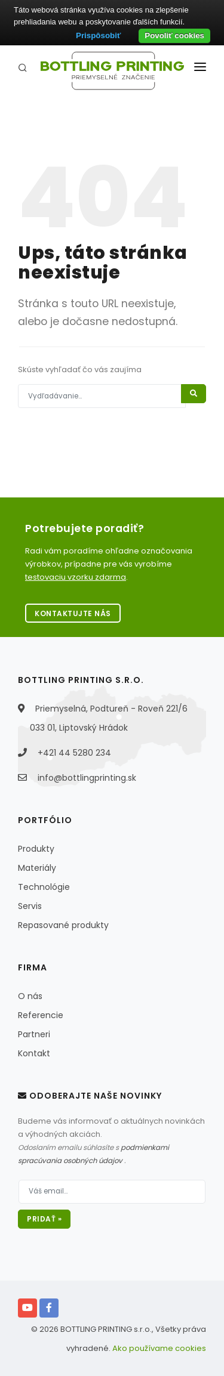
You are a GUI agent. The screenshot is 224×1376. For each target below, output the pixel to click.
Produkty (36, 849)
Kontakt (34, 1053)
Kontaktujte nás (73, 613)
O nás (30, 996)
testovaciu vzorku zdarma (75, 577)
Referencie (40, 1015)
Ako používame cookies (159, 1348)
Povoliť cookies (174, 35)
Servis (30, 906)
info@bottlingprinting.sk (87, 778)
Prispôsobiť (98, 35)
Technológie (44, 887)
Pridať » (44, 1219)
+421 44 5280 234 (74, 753)
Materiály (37, 868)
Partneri (34, 1034)
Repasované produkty (63, 925)
